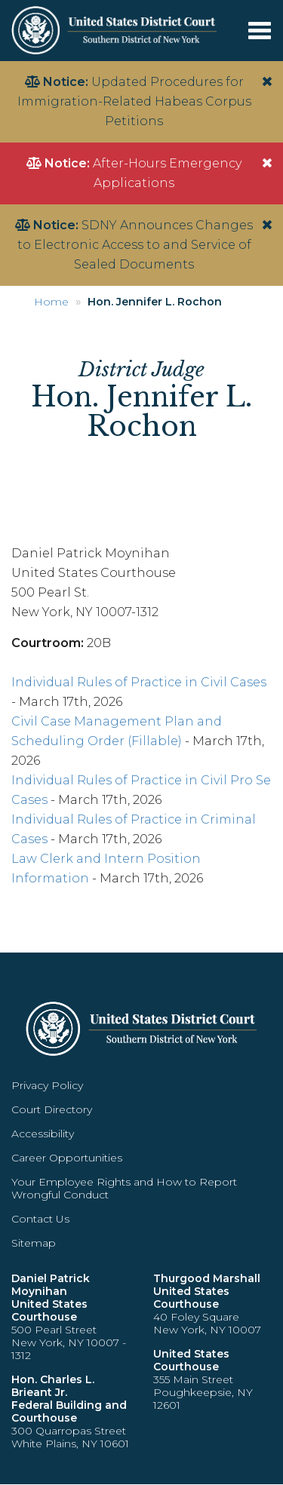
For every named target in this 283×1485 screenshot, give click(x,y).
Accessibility (42, 1133)
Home (51, 301)
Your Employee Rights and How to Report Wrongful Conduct (124, 1188)
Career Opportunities (66, 1157)
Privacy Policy (47, 1085)
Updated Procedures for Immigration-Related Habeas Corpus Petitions (134, 101)
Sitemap (33, 1243)
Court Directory (51, 1109)
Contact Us (40, 1219)
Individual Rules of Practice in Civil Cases (138, 682)
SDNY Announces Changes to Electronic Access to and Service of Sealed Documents (135, 245)
